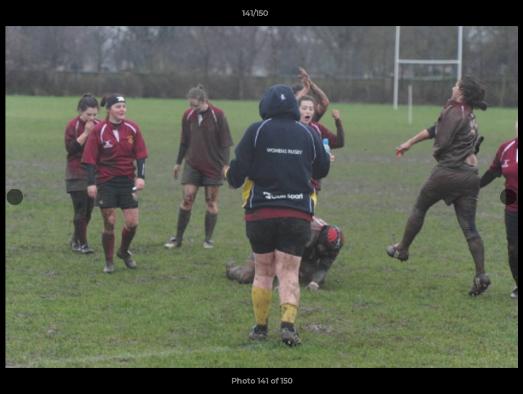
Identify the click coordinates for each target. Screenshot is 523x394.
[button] (477, 16)
